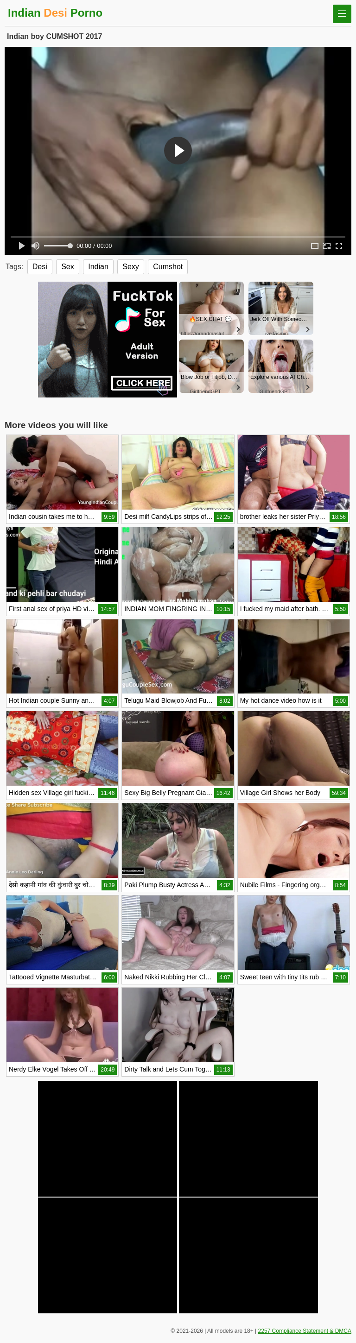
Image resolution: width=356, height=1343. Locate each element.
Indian (98, 267)
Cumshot (168, 267)
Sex (67, 267)
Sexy (130, 267)
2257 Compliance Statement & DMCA (304, 1331)
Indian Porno (55, 12)
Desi (39, 267)
